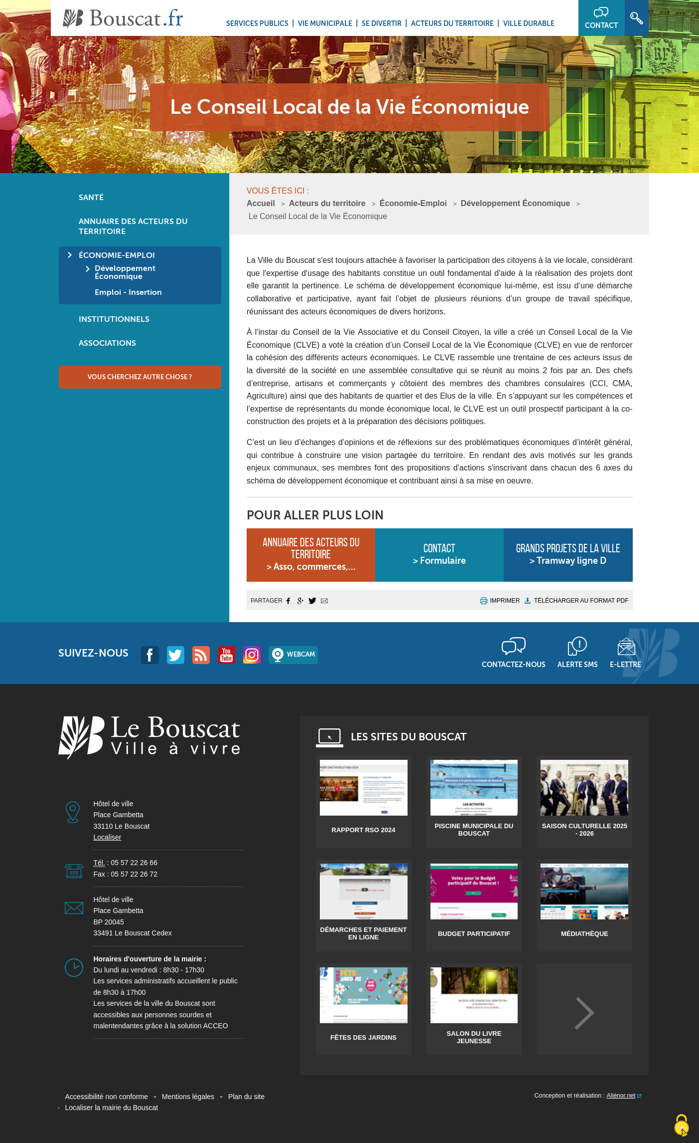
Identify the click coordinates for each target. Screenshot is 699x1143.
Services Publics (257, 23)
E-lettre (625, 665)
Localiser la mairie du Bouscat (111, 1108)
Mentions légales (188, 1097)
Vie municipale (325, 23)
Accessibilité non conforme (106, 1097)
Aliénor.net (621, 1095)
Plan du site (246, 1097)
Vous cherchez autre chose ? (140, 377)
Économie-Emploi (413, 203)
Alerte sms (578, 665)
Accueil (261, 203)
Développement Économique (515, 203)
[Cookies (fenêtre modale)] (681, 1126)
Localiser (108, 837)
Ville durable (529, 23)
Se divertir (382, 23)
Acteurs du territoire (452, 23)
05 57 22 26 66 (134, 863)
